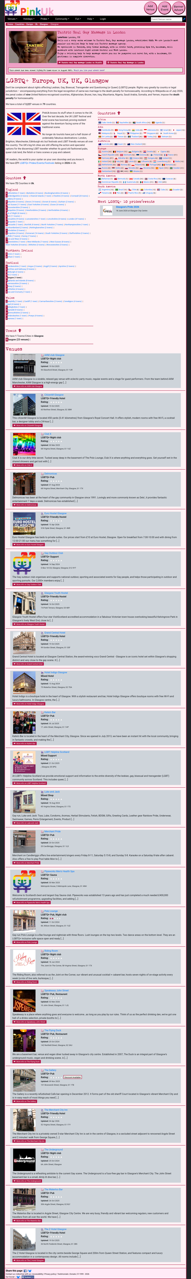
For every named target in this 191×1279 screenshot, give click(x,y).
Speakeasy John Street (56, 990)
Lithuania (143, 161)
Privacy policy (50, 1274)
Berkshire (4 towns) (35, 193)
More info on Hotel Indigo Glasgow (29, 704)
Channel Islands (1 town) (40, 196)
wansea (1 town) (14, 318)
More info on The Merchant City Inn (29, 1141)
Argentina (104, 189)
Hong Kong (121, 130)
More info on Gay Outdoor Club (27, 584)
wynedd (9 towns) (14, 309)
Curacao (167, 179)
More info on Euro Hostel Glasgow (29, 545)
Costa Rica (151, 179)
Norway (122, 165)
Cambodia (104, 130)
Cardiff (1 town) (30, 301)
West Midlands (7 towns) (37, 242)
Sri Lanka (104, 136)
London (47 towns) (76, 219)
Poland (136, 165)
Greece (134, 158)
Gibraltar (120, 158)
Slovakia (130, 168)
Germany (104, 158)
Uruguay (148, 193)
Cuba (161, 189)
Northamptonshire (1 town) (76, 224)
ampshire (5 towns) (15, 210)
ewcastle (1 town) (14, 224)
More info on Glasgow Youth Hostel (29, 624)
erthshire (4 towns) (15, 289)
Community (61, 18)
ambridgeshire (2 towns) (17, 195)
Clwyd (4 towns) (12, 304)
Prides (44, 18)
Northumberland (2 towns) (17, 227)
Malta (176, 161)
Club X (47, 434)
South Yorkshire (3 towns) (57, 233)
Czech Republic (106, 155)
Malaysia (104, 133)
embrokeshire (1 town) (16, 315)
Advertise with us (23, 1274)
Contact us (10, 1274)
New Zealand (134, 144)
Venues (12, 18)
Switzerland (105, 171)
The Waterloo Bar (53, 1189)
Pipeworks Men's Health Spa (59, 871)
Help (89, 18)
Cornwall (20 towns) (79, 196)
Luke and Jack (52, 791)
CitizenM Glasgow (54, 394)
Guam (119, 144)
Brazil (119, 189)
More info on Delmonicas (25, 505)
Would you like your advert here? (89, 70)
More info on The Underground (27, 1181)
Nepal (118, 133)
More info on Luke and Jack (26, 823)
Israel (164, 130)
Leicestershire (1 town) (36, 219)
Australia (103, 144)
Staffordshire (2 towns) (79, 233)
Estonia (141, 155)
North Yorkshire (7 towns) (52, 224)
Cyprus (162, 151)
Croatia (148, 151)
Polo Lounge (51, 911)
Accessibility (37, 1274)
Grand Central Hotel (54, 632)
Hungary (149, 158)
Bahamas (104, 179)
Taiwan (119, 136)
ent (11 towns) (13, 215)
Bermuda (119, 179)
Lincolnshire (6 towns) (56, 219)
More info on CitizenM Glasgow (27, 425)
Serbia (116, 168)
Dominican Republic (108, 182)
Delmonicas (50, 473)
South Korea (167, 133)
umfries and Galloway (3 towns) (20, 268)
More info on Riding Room (25, 982)
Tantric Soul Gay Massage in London (126, 62)
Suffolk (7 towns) (13, 236)
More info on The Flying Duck (27, 1062)
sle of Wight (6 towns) (16, 213)
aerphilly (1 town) (14, 301)
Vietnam (163, 136)
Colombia (146, 189)
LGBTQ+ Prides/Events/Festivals (37, 163)
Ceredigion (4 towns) (73, 301)
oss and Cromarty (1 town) (18, 291)
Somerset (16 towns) (35, 233)
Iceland (164, 158)
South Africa (140, 122)
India (136, 130)
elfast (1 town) (13, 256)
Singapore (149, 133)
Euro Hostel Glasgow (55, 513)
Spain (160, 168)
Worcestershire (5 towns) (57, 245)
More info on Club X (23, 465)
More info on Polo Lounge (25, 942)
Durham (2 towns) (66, 202)
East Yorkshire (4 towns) (38, 204)
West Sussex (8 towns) (60, 242)
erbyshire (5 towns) (15, 201)
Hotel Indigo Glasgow (55, 672)
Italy (116, 161)
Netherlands (105, 165)
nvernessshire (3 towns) (16, 283)
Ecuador (175, 189)
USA (158, 182)
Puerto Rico (131, 193)
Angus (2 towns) (35, 266)
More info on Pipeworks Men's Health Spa (31, 903)
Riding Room (51, 950)
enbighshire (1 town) (15, 306)
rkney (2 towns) (13, 286)
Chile (132, 189)
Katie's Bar (50, 712)
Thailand (133, 136)
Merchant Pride (52, 831)
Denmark (125, 155)
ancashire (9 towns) (15, 218)
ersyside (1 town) (14, 221)
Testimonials (62, 1274)
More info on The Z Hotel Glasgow (29, 1260)
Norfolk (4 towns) (32, 224)
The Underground (53, 1149)
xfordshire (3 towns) (15, 230)
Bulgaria (134, 151)
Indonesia (150, 130)
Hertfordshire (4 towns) (58, 210)
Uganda (157, 122)
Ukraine (135, 171)
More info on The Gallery (25, 1101)
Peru (117, 193)
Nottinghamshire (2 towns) (41, 227)
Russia (103, 168)
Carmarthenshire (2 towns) (50, 301)
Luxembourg (160, 161)
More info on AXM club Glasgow (28, 386)
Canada (135, 179)
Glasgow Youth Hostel (56, 593)
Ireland (103, 161)
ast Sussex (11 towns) (16, 204)
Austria (103, 151)
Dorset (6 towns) (50, 202)
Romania (167, 165)
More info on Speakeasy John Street (29, 1022)
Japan (176, 130)
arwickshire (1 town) (15, 241)
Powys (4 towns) (36, 316)
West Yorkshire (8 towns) (16, 245)
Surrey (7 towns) (29, 236)
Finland (155, 155)
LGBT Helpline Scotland (56, 752)
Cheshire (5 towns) (61, 196)
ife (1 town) (11, 274)
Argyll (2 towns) (50, 266)
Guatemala (129, 182)
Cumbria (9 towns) (13, 199)
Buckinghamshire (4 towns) (56, 193)
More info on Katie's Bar (24, 744)
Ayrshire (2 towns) (66, 266)
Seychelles (122, 122)
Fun (77, 18)
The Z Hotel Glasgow (55, 1229)
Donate (73, 1274)
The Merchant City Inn (56, 1109)
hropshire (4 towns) (15, 233)
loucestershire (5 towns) (17, 207)
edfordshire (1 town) (15, 193)
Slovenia (145, 168)
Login (103, 18)
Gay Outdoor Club (53, 553)
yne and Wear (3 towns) (17, 238)
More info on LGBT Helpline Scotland (30, 783)
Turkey (148, 136)
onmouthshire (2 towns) (17, 312)
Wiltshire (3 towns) (37, 245)
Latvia (129, 161)
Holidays (28, 18)
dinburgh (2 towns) (15, 271)
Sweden (175, 168)
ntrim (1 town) (13, 253)
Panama (103, 193)
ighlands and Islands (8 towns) (20, 280)
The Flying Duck (52, 1030)
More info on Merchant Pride (26, 863)
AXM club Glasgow (54, 355)
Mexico (145, 182)
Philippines (133, 133)
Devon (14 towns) (33, 202)
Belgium (118, 151)
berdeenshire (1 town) (16, 266)
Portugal (151, 165)
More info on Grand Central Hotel (28, 664)
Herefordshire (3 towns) (36, 210)
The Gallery (50, 1070)
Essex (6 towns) (57, 204)
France (169, 155)
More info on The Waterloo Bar (27, 1221)
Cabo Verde (105, 122)
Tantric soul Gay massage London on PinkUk (80, 62)
